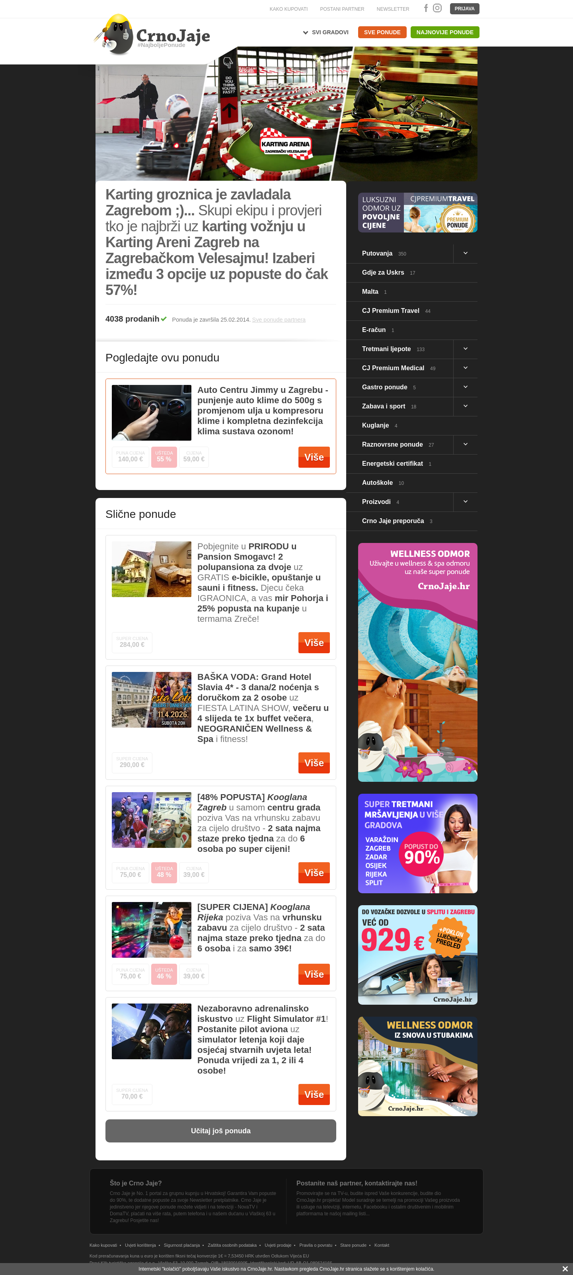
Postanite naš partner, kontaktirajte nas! (356, 1183)
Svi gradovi (330, 32)
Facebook (425, 8)
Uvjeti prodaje (278, 1245)
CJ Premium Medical (398, 368)
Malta (374, 291)
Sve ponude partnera (279, 319)
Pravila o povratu (315, 1245)
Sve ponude (382, 32)
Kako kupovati (103, 1245)
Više (314, 457)
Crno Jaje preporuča (397, 520)
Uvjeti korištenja (140, 1245)
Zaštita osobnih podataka (232, 1245)
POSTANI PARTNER (342, 9)
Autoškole (383, 482)
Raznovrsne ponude (398, 444)
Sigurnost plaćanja (182, 1245)
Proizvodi (380, 501)
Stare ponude (353, 1245)
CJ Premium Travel (396, 310)
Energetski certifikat (396, 463)
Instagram (437, 8)
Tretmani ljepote (393, 349)
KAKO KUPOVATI (289, 9)
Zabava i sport (389, 406)
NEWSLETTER (393, 9)
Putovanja (384, 253)
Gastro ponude (389, 387)
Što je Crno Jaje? (136, 1183)
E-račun (378, 329)
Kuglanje (380, 425)
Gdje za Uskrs (388, 272)
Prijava (465, 9)
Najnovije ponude (445, 32)
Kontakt (381, 1245)
